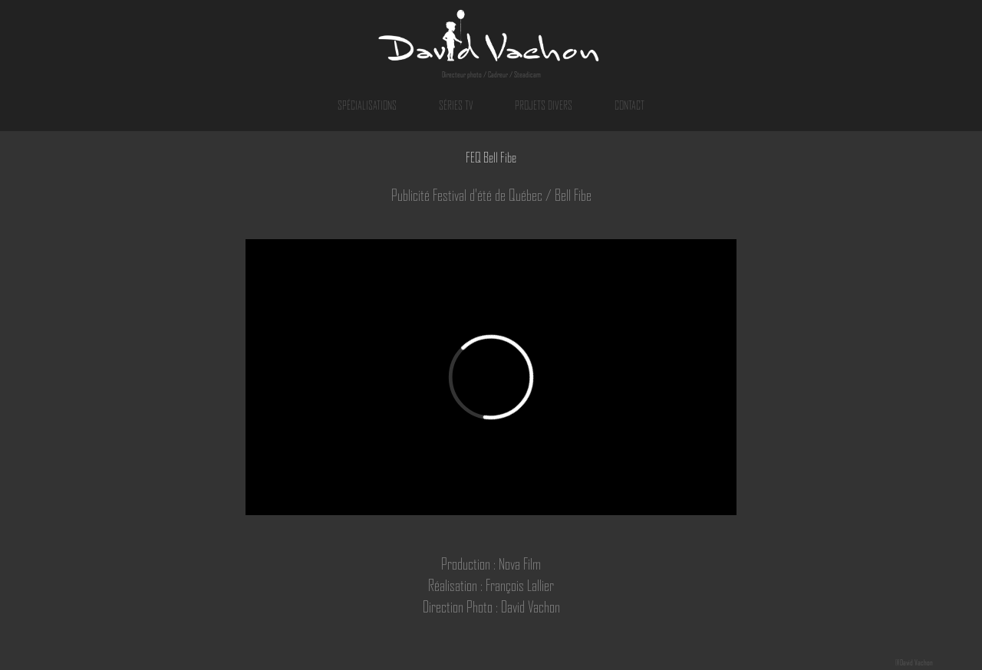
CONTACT (629, 106)
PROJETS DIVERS (543, 106)
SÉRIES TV (456, 106)
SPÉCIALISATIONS (367, 106)
